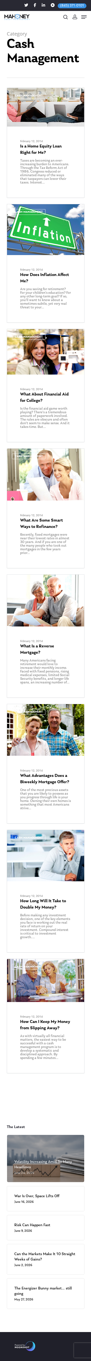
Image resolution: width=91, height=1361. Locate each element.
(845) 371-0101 (72, 6)
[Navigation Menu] (84, 17)
